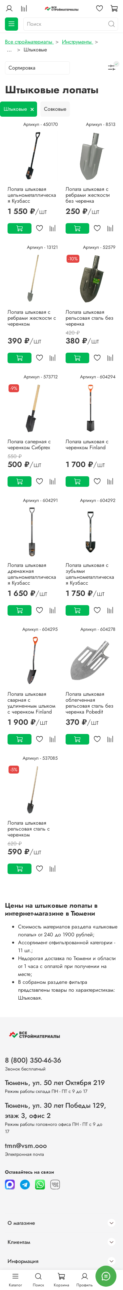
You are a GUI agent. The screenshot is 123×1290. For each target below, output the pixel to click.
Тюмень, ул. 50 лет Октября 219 (55, 1083)
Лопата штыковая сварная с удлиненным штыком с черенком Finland (31, 703)
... (9, 50)
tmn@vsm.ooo (26, 1146)
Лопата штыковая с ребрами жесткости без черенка (88, 195)
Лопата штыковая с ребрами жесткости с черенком (32, 318)
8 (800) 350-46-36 (33, 1060)
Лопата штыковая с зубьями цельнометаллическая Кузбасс (90, 574)
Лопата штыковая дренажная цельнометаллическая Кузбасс (32, 574)
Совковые (55, 109)
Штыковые (15, 109)
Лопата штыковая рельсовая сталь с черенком (29, 828)
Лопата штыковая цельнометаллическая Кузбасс (32, 195)
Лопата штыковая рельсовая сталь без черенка (89, 318)
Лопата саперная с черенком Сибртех (29, 444)
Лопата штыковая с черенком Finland (87, 444)
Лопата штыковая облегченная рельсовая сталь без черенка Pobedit (89, 703)
